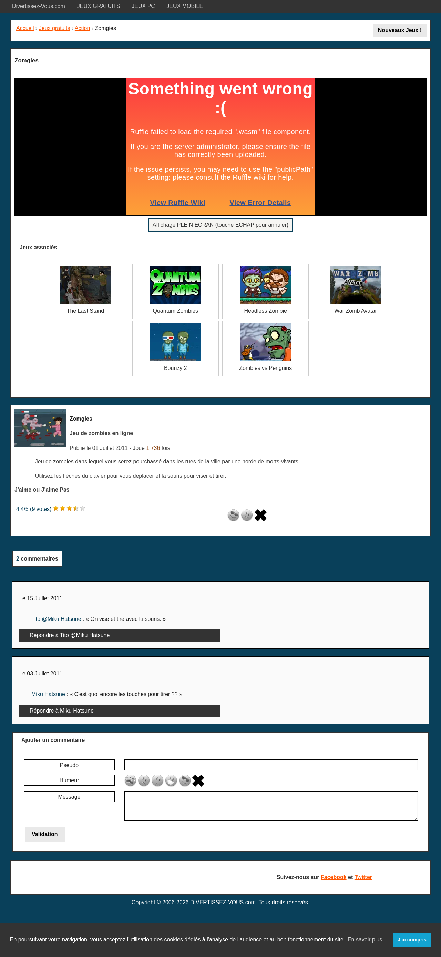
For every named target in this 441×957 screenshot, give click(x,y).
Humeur (69, 780)
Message (69, 797)
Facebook (334, 877)
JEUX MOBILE (184, 6)
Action (82, 28)
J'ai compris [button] (412, 940)
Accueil (25, 28)
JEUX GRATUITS (98, 6)
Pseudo (69, 765)
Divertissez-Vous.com (38, 6)
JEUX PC (143, 6)
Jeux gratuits (54, 28)
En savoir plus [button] (365, 940)
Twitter (363, 877)
